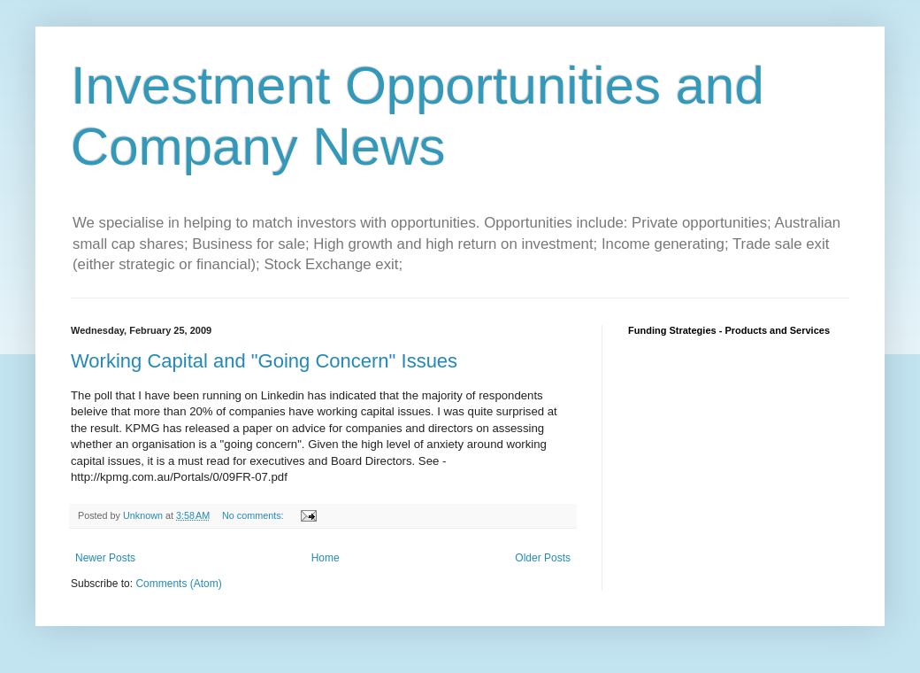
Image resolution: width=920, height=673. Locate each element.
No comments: (254, 515)
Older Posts (543, 558)
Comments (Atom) (178, 583)
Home (325, 558)
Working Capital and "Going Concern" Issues (264, 361)
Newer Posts (105, 558)
